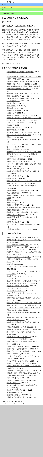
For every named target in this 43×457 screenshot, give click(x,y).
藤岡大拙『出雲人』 (14, 395)
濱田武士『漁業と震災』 (15, 205)
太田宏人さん (11, 113)
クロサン (9, 1)
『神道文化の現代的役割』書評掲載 (20, 72)
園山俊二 (10, 264)
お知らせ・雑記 (8, 13)
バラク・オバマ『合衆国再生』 (18, 339)
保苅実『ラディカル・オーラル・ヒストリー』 (24, 276)
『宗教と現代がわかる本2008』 (18, 346)
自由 (8, 125)
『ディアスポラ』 (13, 378)
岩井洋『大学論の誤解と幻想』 (18, 245)
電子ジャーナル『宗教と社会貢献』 (20, 224)
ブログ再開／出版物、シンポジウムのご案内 (23, 217)
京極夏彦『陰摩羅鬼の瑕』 (16, 397)
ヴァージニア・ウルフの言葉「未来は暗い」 (23, 266)
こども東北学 (20, 26)
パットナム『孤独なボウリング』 (19, 371)
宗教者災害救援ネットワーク (17, 229)
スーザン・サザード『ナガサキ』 (19, 257)
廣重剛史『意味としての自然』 (18, 115)
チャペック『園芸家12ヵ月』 (17, 237)
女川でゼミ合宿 (12, 110)
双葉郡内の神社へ (13, 169)
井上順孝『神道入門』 (15, 390)
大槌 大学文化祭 (13, 176)
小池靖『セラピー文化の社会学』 (19, 351)
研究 (4, 4)
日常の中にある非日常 (15, 159)
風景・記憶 (11, 203)
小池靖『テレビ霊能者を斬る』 (18, 349)
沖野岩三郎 (11, 103)
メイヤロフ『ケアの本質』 (16, 249)
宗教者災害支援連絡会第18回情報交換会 (21, 186)
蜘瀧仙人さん (11, 178)
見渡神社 (10, 108)
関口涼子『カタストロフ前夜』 (18, 93)
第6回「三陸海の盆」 (14, 127)
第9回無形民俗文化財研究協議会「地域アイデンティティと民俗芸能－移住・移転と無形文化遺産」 (24, 164)
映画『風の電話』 (13, 96)
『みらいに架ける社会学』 (16, 380)
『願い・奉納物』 (13, 354)
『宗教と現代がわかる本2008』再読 (20, 140)
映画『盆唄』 (11, 106)
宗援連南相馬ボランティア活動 (18, 190)
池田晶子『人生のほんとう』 (17, 363)
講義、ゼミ (7, 7)
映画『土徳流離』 (13, 149)
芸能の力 (10, 137)
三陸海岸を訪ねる (13, 222)
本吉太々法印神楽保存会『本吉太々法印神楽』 (24, 171)
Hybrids (9, 392)
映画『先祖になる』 (14, 193)
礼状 (8, 200)
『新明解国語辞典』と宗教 (16, 327)
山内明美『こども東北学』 (16, 123)
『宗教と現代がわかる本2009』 (18, 337)
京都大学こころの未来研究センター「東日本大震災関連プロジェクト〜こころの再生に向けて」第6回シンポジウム (24, 154)
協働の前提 (11, 130)
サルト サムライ (13, 383)
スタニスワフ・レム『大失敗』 (18, 361)
